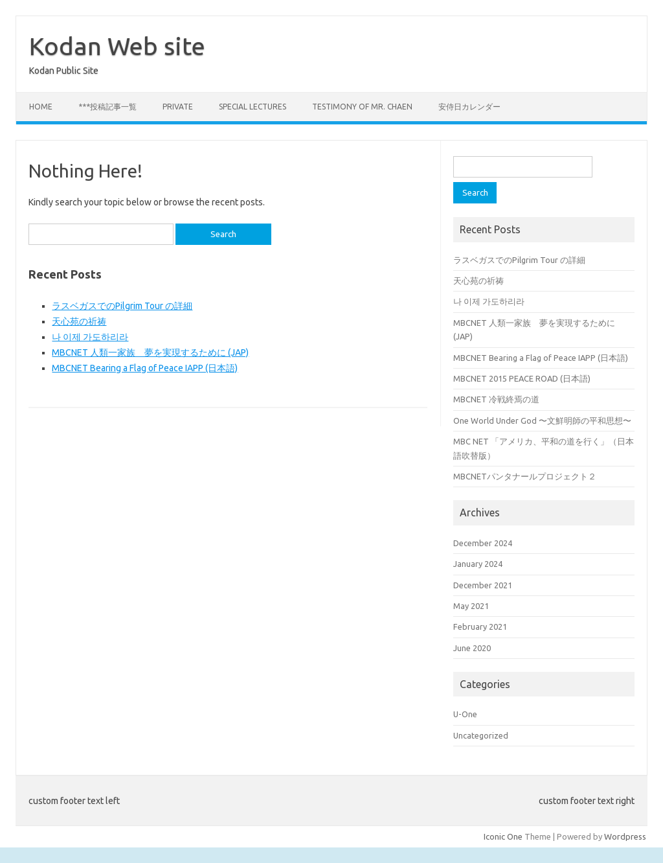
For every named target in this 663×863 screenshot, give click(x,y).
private (178, 106)
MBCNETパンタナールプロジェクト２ (524, 476)
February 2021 (480, 626)
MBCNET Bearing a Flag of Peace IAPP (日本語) (145, 368)
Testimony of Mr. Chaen (362, 106)
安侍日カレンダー (469, 106)
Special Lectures (252, 106)
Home (40, 106)
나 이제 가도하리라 (90, 337)
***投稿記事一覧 (107, 106)
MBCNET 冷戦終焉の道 (496, 399)
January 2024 (477, 563)
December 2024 (482, 542)
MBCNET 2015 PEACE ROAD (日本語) (521, 378)
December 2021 (482, 585)
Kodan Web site (117, 46)
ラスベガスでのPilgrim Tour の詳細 (122, 306)
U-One (465, 714)
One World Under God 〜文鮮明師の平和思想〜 (542, 420)
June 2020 (472, 647)
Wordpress (625, 836)
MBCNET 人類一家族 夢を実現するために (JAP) (150, 352)
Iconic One (503, 836)
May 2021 (471, 605)
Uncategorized (480, 735)
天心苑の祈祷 (79, 321)
